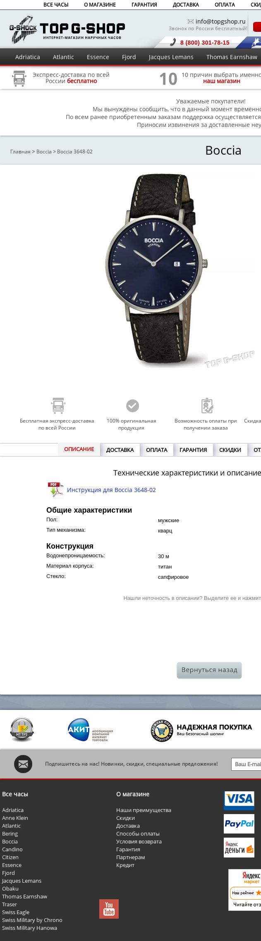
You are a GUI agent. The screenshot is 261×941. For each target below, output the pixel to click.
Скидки (125, 818)
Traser (9, 904)
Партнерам (130, 857)
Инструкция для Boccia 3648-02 (111, 490)
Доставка (128, 825)
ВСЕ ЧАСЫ (55, 4)
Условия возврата (139, 841)
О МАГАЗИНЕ (100, 4)
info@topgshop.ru (221, 21)
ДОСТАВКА (186, 4)
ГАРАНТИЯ (144, 4)
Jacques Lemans (171, 57)
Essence (98, 57)
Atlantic (63, 57)
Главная (20, 151)
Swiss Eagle (15, 912)
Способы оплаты (138, 833)
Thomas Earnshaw (231, 57)
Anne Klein (15, 818)
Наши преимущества (143, 810)
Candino (12, 849)
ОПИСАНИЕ (79, 449)
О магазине (132, 794)
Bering (10, 833)
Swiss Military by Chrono (32, 920)
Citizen (10, 857)
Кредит (125, 865)
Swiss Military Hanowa (29, 927)
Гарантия (128, 849)
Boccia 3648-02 (75, 151)
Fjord (129, 57)
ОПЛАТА (225, 4)
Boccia (44, 151)
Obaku (10, 888)
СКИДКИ (230, 450)
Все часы (15, 794)
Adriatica (27, 57)
